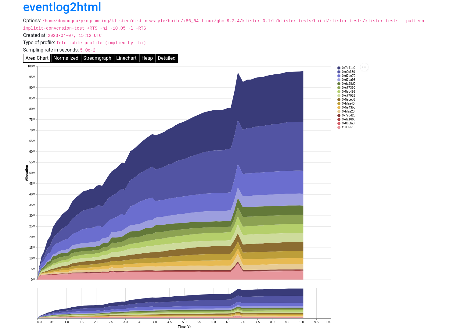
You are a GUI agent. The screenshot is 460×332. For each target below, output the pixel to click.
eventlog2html (62, 7)
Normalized (65, 58)
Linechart (126, 58)
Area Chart (37, 58)
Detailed (166, 58)
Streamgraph (97, 58)
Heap (147, 58)
